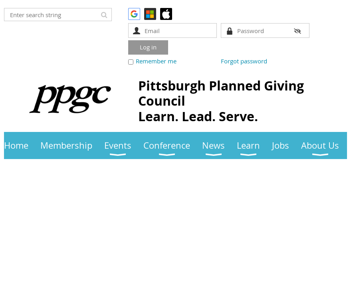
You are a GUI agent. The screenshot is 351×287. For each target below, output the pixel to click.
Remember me (156, 61)
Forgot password (244, 61)
